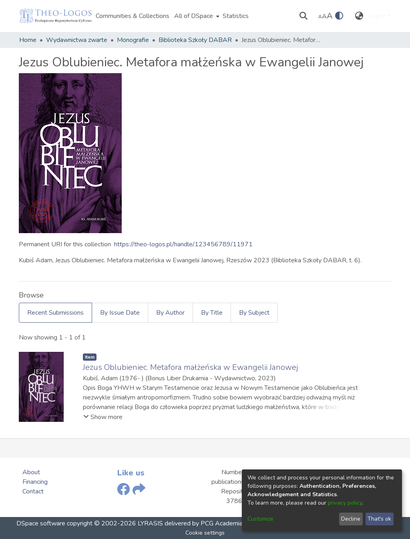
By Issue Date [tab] (120, 312)
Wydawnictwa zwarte (76, 40)
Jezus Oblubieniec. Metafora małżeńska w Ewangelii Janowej (190, 367)
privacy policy (345, 503)
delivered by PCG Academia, (203, 523)
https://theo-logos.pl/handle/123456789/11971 (183, 244)
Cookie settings (205, 533)
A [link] (320, 17)
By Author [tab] (170, 312)
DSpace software (40, 523)
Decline (350, 519)
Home (27, 40)
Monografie (133, 40)
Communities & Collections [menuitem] (132, 16)
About (31, 472)
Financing (35, 481)
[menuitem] (196, 16)
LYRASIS (150, 523)
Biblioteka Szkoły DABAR (195, 40)
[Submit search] (304, 16)
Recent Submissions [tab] (55, 312)
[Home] (55, 16)
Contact (33, 491)
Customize (260, 519)
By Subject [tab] (254, 312)
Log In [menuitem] (377, 16)
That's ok (379, 519)
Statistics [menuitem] (236, 16)
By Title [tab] (212, 312)
